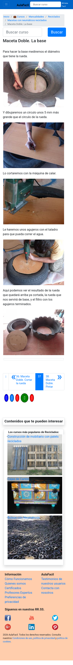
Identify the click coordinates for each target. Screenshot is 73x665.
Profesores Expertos (18, 592)
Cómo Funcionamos (18, 579)
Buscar (57, 32)
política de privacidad (44, 638)
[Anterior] (22, 381)
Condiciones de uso (22, 638)
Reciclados (54, 16)
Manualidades (36, 16)
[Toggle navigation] (6, 4)
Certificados (13, 588)
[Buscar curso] (45, 4)
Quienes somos (15, 583)
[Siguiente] (53, 381)
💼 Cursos (19, 16)
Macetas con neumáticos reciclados (27, 20)
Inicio (6, 16)
